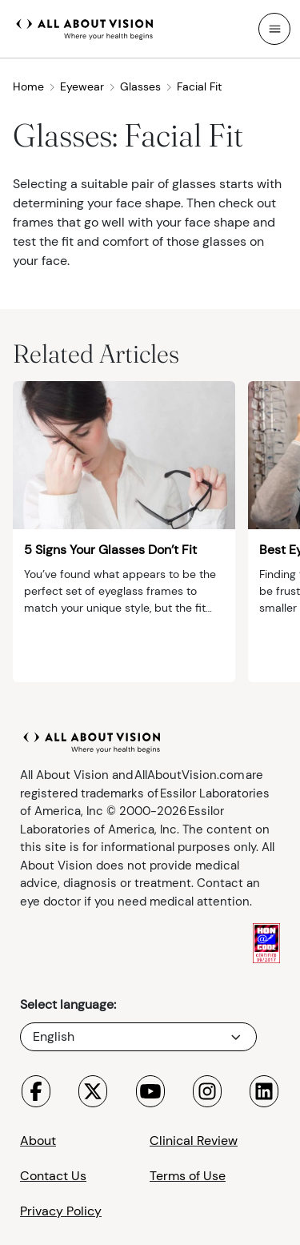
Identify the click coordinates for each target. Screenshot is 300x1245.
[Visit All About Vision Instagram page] (207, 1091)
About (38, 1140)
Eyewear (88, 86)
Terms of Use (188, 1175)
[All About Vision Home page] (85, 27)
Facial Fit (199, 86)
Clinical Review (194, 1140)
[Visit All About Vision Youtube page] (150, 1091)
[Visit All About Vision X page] (93, 1091)
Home (34, 86)
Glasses (146, 86)
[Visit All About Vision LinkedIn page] (264, 1091)
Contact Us (53, 1175)
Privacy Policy (61, 1211)
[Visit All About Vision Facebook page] (36, 1091)
